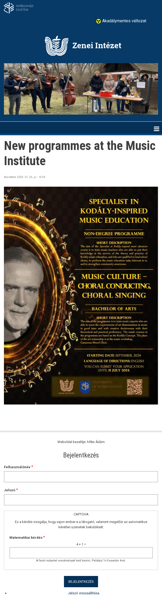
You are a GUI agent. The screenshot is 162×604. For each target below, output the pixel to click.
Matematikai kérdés (25, 538)
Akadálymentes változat (123, 20)
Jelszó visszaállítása (83, 593)
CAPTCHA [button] (81, 514)
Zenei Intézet (96, 45)
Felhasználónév (17, 467)
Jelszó (9, 490)
